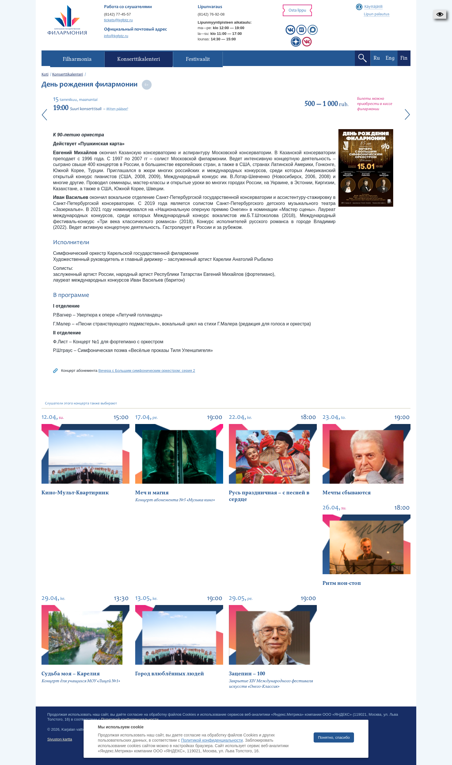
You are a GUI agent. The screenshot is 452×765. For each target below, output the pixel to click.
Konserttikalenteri (67, 75)
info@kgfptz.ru (116, 36)
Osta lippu (297, 10)
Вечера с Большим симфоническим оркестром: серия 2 (146, 370)
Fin (404, 58)
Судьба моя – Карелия (71, 673)
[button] (439, 14)
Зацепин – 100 (247, 673)
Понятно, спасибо (334, 737)
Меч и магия (152, 492)
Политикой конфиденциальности (212, 740)
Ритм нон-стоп (342, 583)
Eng (390, 58)
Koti (45, 75)
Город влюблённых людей (169, 673)
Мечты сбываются (347, 492)
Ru (377, 58)
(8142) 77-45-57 (117, 14)
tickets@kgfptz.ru (118, 20)
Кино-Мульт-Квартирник (75, 492)
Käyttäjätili (373, 7)
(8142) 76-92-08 (211, 14)
